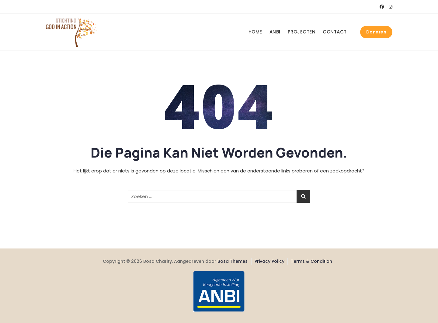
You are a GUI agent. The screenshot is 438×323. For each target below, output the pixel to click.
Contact (335, 32)
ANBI (274, 32)
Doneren (376, 32)
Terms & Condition (311, 261)
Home (255, 32)
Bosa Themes (232, 261)
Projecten (302, 32)
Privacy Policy (269, 261)
